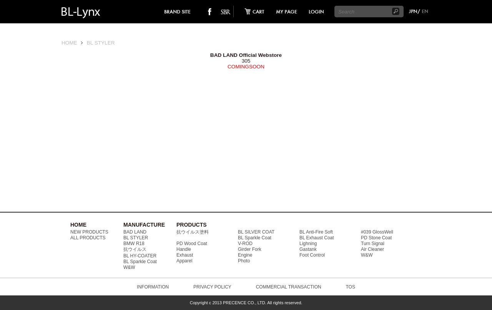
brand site (178, 11)
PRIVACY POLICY (212, 287)
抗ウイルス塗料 (192, 232)
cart (252, 11)
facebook (210, 11)
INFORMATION (153, 287)
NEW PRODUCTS (89, 232)
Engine (245, 255)
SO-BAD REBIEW (226, 11)
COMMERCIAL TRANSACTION (288, 287)
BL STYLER (101, 43)
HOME (69, 43)
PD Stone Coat (376, 237)
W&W (129, 267)
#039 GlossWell (377, 232)
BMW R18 (134, 243)
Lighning (308, 243)
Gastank (308, 249)
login (316, 11)
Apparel (184, 261)
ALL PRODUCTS (88, 237)
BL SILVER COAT (256, 232)
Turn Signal (372, 243)
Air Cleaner (372, 249)
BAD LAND (134, 232)
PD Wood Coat (191, 243)
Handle (183, 249)
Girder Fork (249, 249)
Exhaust (184, 255)
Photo (244, 261)
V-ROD (245, 243)
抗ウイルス (134, 249)
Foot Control (312, 255)
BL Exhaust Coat (316, 237)
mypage (287, 11)
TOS (350, 287)
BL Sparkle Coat (140, 261)
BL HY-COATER (139, 256)
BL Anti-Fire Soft (316, 232)
